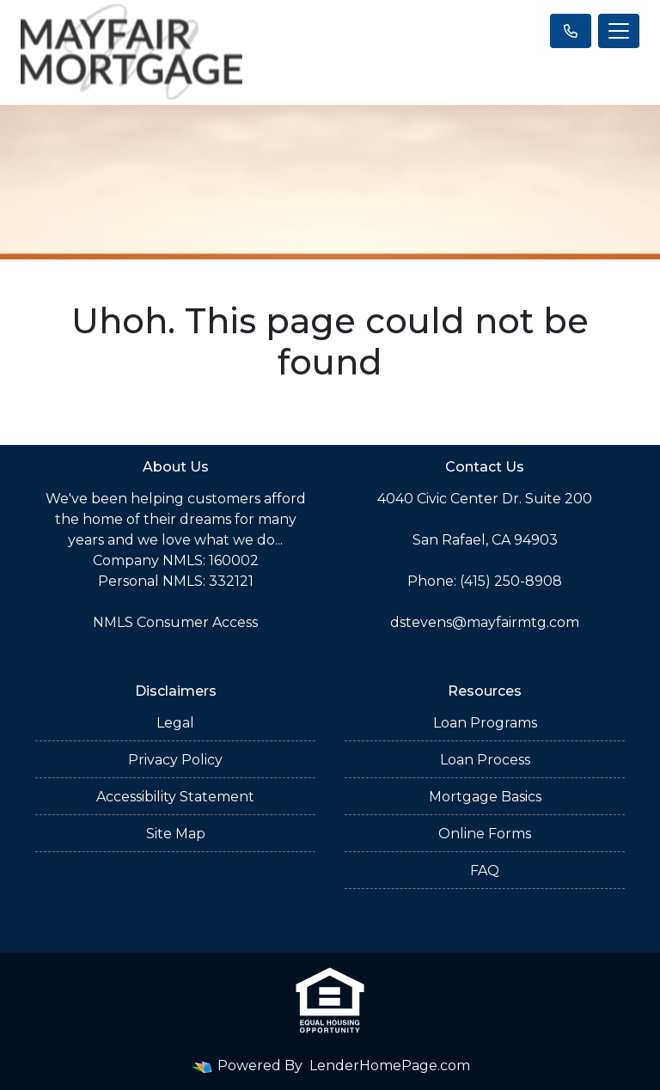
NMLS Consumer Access (175, 622)
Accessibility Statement (175, 797)
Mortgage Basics (485, 797)
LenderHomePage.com (389, 1065)
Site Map (175, 833)
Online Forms (484, 833)
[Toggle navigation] (618, 31)
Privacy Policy (175, 760)
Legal (175, 723)
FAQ (484, 870)
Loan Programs (485, 723)
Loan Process (485, 760)
